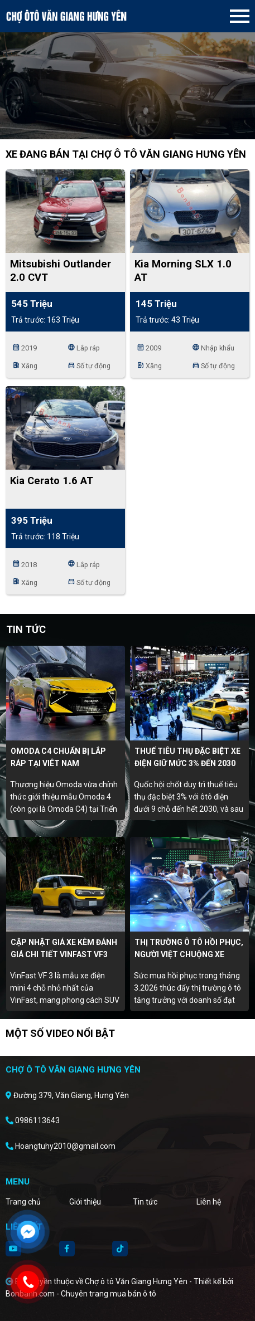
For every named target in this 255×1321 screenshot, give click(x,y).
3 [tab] (139, 122)
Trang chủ (23, 1201)
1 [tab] (116, 122)
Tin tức (145, 1201)
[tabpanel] (127, 69)
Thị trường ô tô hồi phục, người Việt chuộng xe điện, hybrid (188, 954)
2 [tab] (127, 122)
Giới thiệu (85, 1201)
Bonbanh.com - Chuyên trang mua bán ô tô (81, 1293)
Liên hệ (208, 1201)
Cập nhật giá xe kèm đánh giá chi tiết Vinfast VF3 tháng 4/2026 (64, 954)
